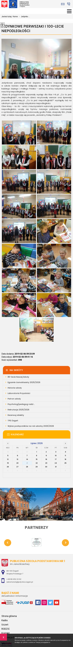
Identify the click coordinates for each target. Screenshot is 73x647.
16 (46, 459)
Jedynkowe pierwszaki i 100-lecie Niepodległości (32, 28)
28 (27, 467)
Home (15, 16)
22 (37, 463)
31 (56, 467)
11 (65, 455)
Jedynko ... (24, 16)
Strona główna (9, 616)
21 (27, 463)
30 (46, 467)
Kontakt (5, 633)
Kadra (4, 620)
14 (27, 459)
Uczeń (4, 624)
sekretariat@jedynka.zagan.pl (62, 4)
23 (46, 463)
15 (36, 459)
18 (65, 459)
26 (8, 467)
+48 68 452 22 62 (68, 3)
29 (37, 467)
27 (17, 467)
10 (56, 455)
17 (56, 459)
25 (65, 463)
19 (8, 463)
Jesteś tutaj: (7, 16)
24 (56, 463)
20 (17, 463)
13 (17, 459)
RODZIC (5, 628)
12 (8, 459)
